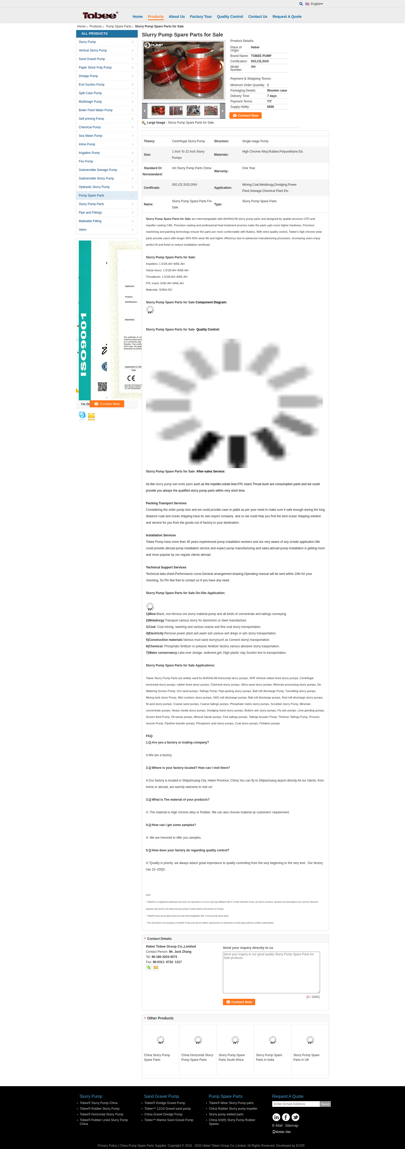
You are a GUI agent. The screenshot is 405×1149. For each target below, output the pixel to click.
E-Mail (277, 1125)
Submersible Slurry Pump (96, 178)
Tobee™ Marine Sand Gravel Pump (168, 1120)
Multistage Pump (90, 101)
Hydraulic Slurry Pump (94, 187)
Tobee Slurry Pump (158, 678)
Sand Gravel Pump (92, 59)
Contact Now (248, 115)
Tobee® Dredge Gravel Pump (164, 1103)
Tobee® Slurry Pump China (99, 1103)
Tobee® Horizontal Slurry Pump (101, 1114)
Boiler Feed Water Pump (96, 110)
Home (138, 16)
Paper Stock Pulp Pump (95, 67)
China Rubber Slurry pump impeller (233, 1108)
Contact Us (257, 16)
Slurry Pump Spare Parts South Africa (232, 1057)
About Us (177, 16)
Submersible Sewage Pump (98, 170)
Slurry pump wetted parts (226, 1114)
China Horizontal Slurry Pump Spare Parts (197, 1057)
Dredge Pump (88, 76)
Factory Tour (201, 16)
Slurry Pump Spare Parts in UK (306, 1057)
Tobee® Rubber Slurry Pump (100, 1108)
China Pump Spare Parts (137, 1145)
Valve (82, 229)
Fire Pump (86, 161)
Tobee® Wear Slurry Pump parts (231, 1103)
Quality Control (230, 16)
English (317, 4)
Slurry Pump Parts (91, 204)
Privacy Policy (107, 1145)
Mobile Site (281, 1132)
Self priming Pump (91, 119)
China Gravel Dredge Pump (163, 1114)
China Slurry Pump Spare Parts (157, 1057)
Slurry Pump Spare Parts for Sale (191, 122)
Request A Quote (287, 16)
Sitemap (291, 1125)
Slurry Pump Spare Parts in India (269, 1057)
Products (156, 16)
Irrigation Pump (89, 153)
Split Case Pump (90, 93)
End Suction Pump (91, 84)
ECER (300, 1145)
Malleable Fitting (90, 221)
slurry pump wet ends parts (174, 484)
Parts (174, 678)
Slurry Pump (87, 42)
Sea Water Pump (90, 136)
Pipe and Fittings (90, 212)
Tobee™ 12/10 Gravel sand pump (167, 1108)
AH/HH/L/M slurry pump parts (241, 218)
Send (325, 1104)
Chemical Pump (90, 127)
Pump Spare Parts (118, 26)
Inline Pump (87, 144)
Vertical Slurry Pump (93, 50)
